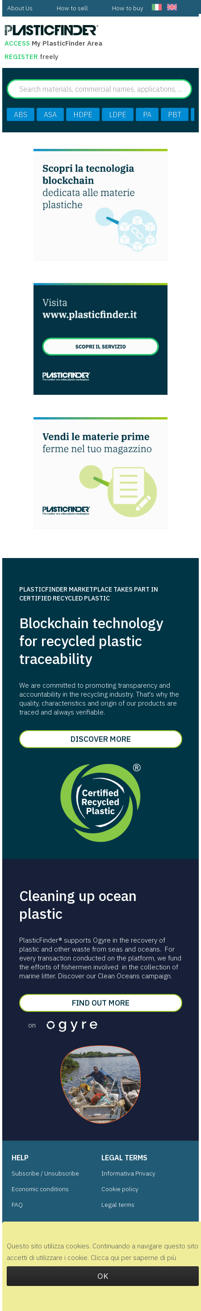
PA (147, 114)
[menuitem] (20, 8)
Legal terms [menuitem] (117, 1205)
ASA (50, 114)
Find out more (101, 1003)
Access (17, 43)
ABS (20, 114)
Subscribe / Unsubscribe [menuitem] (45, 1173)
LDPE (117, 114)
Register (22, 56)
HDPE (82, 114)
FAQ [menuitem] (17, 1205)
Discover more (101, 739)
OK (103, 1276)
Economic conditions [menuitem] (40, 1189)
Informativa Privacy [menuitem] (128, 1173)
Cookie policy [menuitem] (119, 1189)
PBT (174, 114)
